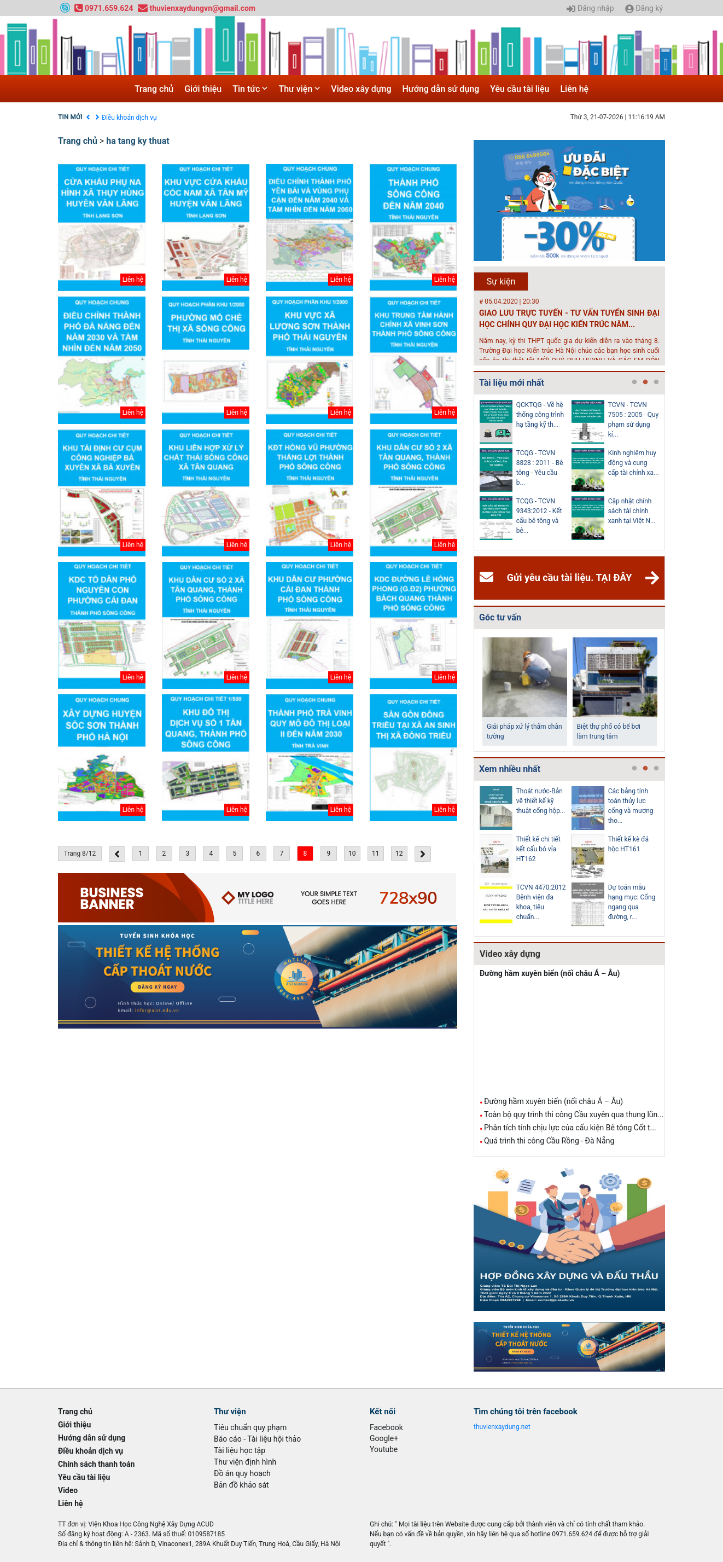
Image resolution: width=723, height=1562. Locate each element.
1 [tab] (634, 382)
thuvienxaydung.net (502, 1427)
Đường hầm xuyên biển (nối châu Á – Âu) (550, 973)
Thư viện (299, 89)
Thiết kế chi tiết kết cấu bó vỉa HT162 (538, 849)
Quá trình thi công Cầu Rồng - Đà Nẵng (549, 1140)
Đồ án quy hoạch (242, 1473)
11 (376, 853)
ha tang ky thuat (137, 141)
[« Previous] (117, 854)
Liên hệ (574, 89)
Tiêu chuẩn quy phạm (250, 1427)
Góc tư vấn (500, 617)
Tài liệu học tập (239, 1450)
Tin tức (249, 89)
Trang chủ (154, 89)
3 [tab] (656, 382)
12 (399, 853)
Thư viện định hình (245, 1462)
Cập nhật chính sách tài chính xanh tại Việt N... (632, 511)
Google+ (384, 1438)
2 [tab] (645, 382)
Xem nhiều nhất (509, 769)
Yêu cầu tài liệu (519, 89)
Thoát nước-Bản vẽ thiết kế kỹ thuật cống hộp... (540, 801)
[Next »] (423, 854)
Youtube (384, 1449)
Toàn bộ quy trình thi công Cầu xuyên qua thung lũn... (573, 1114)
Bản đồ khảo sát (241, 1484)
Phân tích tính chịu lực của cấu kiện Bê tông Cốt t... (570, 1127)
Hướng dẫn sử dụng (441, 89)
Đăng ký (644, 8)
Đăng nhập (590, 8)
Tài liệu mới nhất (511, 383)
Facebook (386, 1427)
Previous (471, 472)
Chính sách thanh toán (96, 1464)
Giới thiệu (202, 89)
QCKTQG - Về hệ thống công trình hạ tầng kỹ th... (540, 414)
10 (352, 853)
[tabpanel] (526, 472)
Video (68, 1490)
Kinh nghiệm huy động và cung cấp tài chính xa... (633, 463)
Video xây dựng (361, 89)
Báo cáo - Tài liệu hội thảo (257, 1439)
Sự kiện (501, 281)
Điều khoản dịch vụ (129, 117)
